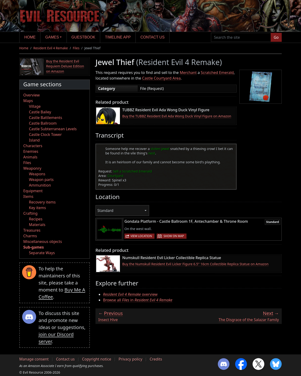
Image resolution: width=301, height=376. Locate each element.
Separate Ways (42, 252)
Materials (37, 224)
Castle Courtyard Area (161, 78)
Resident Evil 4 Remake (50, 48)
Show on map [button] (173, 236)
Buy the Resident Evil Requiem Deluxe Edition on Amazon (65, 66)
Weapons (37, 173)
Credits (156, 359)
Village (35, 106)
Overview (31, 95)
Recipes (35, 219)
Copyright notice (96, 359)
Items (28, 196)
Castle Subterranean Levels (53, 128)
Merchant (188, 72)
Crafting (30, 213)
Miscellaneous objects (42, 241)
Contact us (152, 37)
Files (76, 48)
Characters (32, 145)
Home (30, 37)
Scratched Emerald (217, 72)
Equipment (33, 190)
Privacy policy (130, 359)
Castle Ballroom (43, 123)
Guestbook (83, 37)
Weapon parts (41, 179)
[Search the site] (241, 37)
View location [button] (141, 236)
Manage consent (34, 359)
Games (52, 37)
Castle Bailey (40, 112)
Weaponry (32, 168)
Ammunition (40, 185)
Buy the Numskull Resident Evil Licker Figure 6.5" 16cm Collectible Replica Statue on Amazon (195, 264)
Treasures (31, 230)
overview (130, 294)
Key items (37, 207)
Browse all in (137, 300)
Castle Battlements (45, 117)
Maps (28, 100)
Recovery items (42, 202)
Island (34, 140)
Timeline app (118, 37)
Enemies (30, 151)
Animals (30, 157)
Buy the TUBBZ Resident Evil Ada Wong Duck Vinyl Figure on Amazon (176, 116)
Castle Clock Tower (45, 134)
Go (276, 37)
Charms (30, 235)
